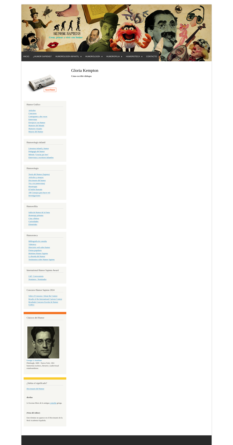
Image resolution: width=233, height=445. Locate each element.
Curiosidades (33, 221)
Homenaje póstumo (36, 215)
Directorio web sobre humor (39, 247)
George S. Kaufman (34, 360)
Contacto (151, 56)
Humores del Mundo (36, 126)
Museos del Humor (36, 132)
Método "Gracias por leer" (39, 155)
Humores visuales (35, 129)
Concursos (33, 113)
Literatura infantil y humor (39, 148)
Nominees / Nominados (38, 279)
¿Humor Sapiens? (42, 56)
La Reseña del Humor (37, 256)
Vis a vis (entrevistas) (37, 183)
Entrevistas (33, 119)
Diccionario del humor (37, 180)
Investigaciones (34, 196)
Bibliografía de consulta (38, 241)
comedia (53, 403)
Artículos (32, 110)
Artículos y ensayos (36, 177)
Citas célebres (34, 219)
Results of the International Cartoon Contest (45, 299)
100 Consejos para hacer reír (39, 193)
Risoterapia (33, 187)
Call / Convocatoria (36, 276)
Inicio (26, 56)
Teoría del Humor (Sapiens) (39, 174)
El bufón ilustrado (35, 190)
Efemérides (33, 224)
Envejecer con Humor (37, 123)
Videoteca (32, 244)
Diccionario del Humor (35, 389)
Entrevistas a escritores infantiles (41, 158)
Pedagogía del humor (37, 151)
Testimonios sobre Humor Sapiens (42, 260)
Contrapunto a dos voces (38, 117)
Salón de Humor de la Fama (39, 212)
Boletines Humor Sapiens (38, 253)
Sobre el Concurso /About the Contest (43, 296)
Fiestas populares (35, 250)
